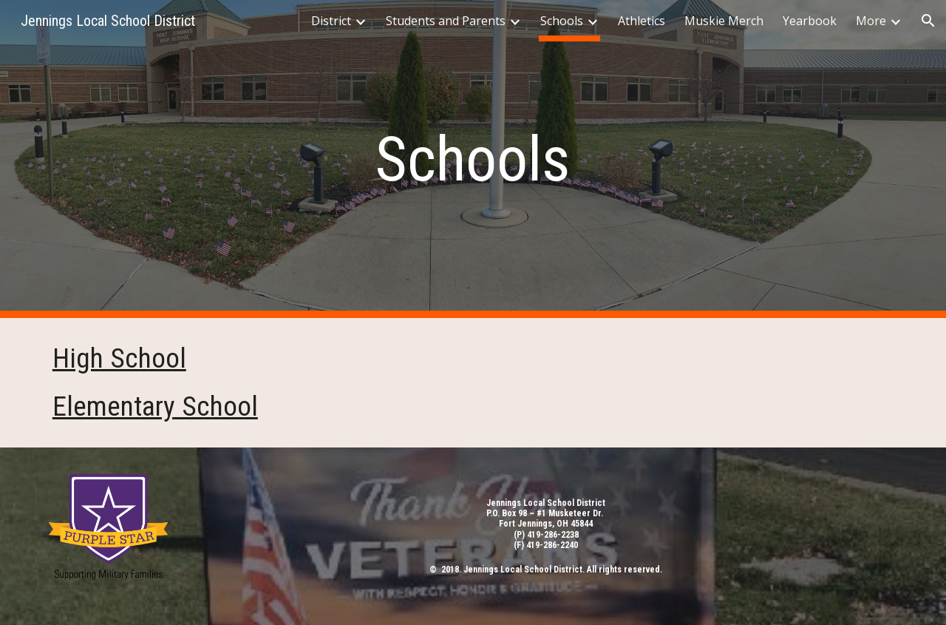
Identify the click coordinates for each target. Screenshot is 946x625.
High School (119, 358)
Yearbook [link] (810, 21)
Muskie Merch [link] (723, 21)
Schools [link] (561, 21)
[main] (473, 159)
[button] (928, 20)
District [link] (331, 21)
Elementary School (155, 406)
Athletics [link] (641, 21)
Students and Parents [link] (446, 21)
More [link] (871, 21)
